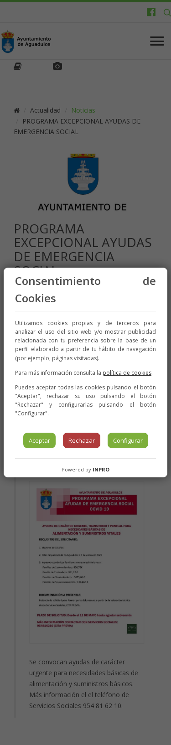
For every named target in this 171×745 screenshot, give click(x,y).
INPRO (101, 469)
